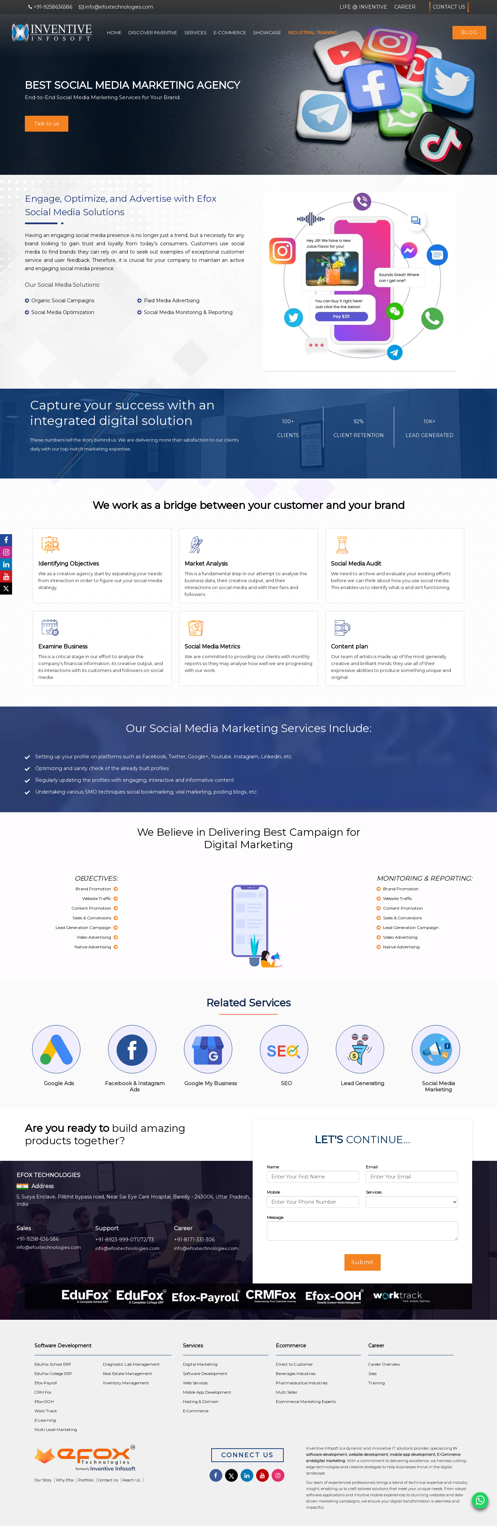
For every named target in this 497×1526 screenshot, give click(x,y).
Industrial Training (312, 32)
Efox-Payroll (46, 1383)
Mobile (273, 1192)
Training (376, 1383)
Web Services (195, 1383)
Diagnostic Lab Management (131, 1364)
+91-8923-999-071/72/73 (124, 1239)
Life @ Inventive (363, 7)
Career (405, 7)
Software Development (205, 1373)
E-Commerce (230, 32)
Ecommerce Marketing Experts (306, 1401)
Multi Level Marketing (56, 1429)
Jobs (372, 1373)
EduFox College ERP (53, 1373)
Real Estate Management (127, 1373)
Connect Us (247, 1455)
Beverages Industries (295, 1373)
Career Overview (384, 1364)
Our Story (43, 1480)
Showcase (267, 32)
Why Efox (65, 1480)
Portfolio (86, 1480)
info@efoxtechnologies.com (49, 1247)
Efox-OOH (44, 1401)
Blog (469, 32)
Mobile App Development (207, 1392)
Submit (362, 1262)
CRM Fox (43, 1392)
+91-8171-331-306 (194, 1239)
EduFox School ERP (53, 1364)
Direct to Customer (294, 1364)
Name (273, 1166)
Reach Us (131, 1480)
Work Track (46, 1411)
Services (195, 32)
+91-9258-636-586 (38, 1239)
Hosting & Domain (200, 1401)
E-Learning (45, 1420)
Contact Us (449, 7)
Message (275, 1217)
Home (114, 32)
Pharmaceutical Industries (302, 1383)
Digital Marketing (200, 1364)
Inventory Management (126, 1383)
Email (372, 1166)
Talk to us (46, 123)
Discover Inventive (152, 32)
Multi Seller (287, 1392)
